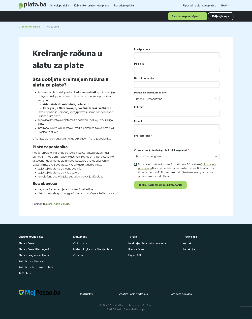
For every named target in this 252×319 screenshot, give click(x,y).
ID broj (138, 107)
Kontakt (188, 243)
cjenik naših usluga (57, 203)
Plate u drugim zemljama (34, 255)
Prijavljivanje (220, 16)
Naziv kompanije (144, 78)
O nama (78, 255)
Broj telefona (142, 135)
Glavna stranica (29, 26)
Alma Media (131, 309)
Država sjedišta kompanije (150, 92)
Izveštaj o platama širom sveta (147, 243)
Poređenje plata (124, 5)
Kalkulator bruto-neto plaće (91, 5)
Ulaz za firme (136, 249)
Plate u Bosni (26, 243)
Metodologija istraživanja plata (92, 249)
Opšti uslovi (80, 243)
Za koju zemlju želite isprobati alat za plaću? (160, 150)
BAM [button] (224, 5)
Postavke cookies (181, 294)
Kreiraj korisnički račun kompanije (160, 185)
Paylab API (134, 255)
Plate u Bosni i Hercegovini (35, 249)
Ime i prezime (142, 49)
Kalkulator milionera (31, 261)
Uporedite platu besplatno (199, 5)
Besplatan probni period (187, 16)
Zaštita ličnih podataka (133, 294)
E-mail (138, 121)
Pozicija (139, 63)
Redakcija (189, 249)
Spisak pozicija (59, 5)
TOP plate (25, 273)
